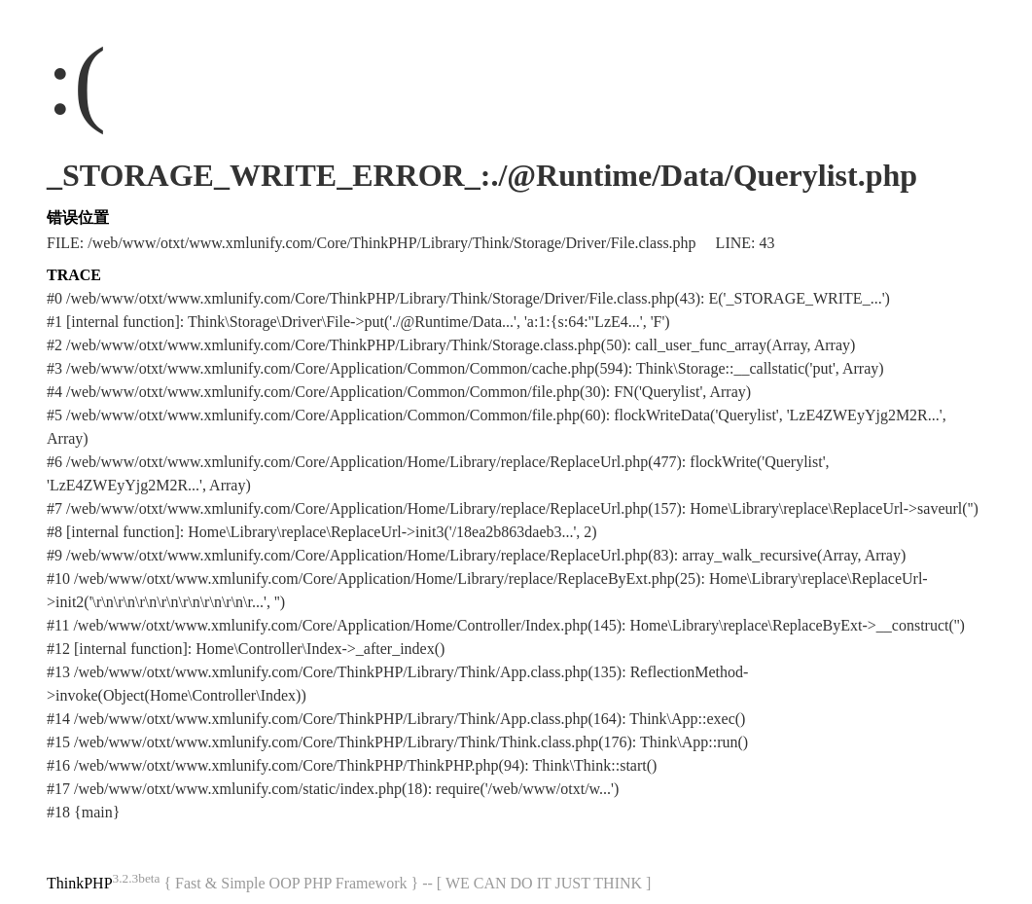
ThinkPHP (80, 883)
